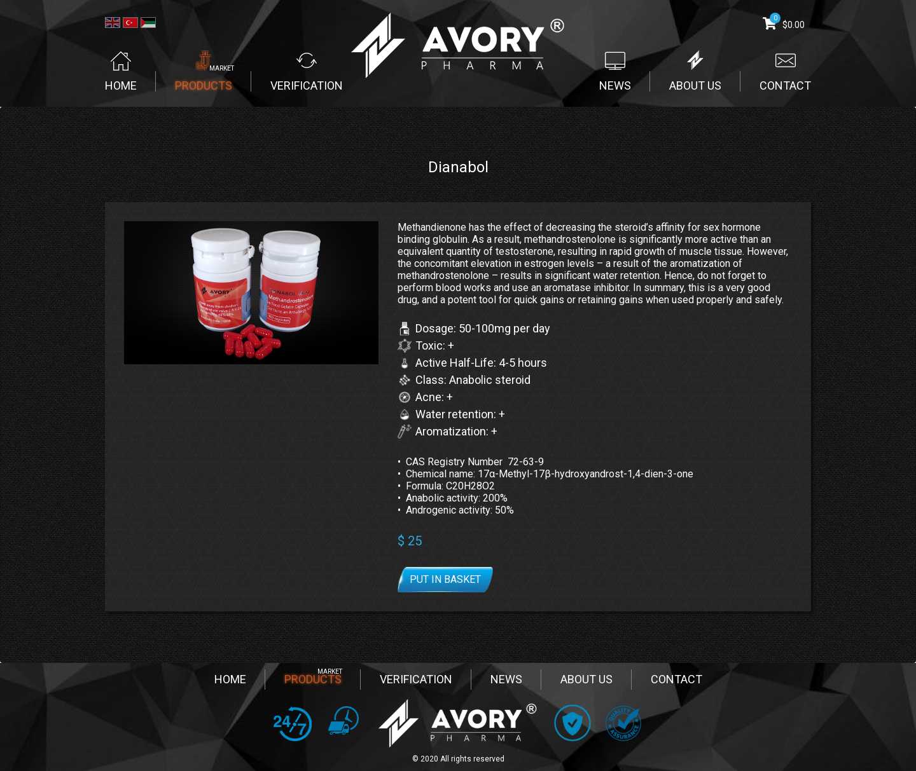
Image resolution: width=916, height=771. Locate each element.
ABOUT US (586, 679)
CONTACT (676, 679)
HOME (230, 679)
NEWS (506, 679)
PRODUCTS (313, 679)
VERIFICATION (416, 679)
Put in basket (445, 579)
